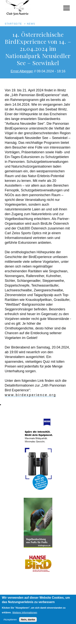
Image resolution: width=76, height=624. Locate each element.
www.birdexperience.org (30, 395)
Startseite (13, 23)
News (31, 23)
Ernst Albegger (22, 71)
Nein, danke (28, 621)
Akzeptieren (10, 621)
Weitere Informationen (24, 614)
